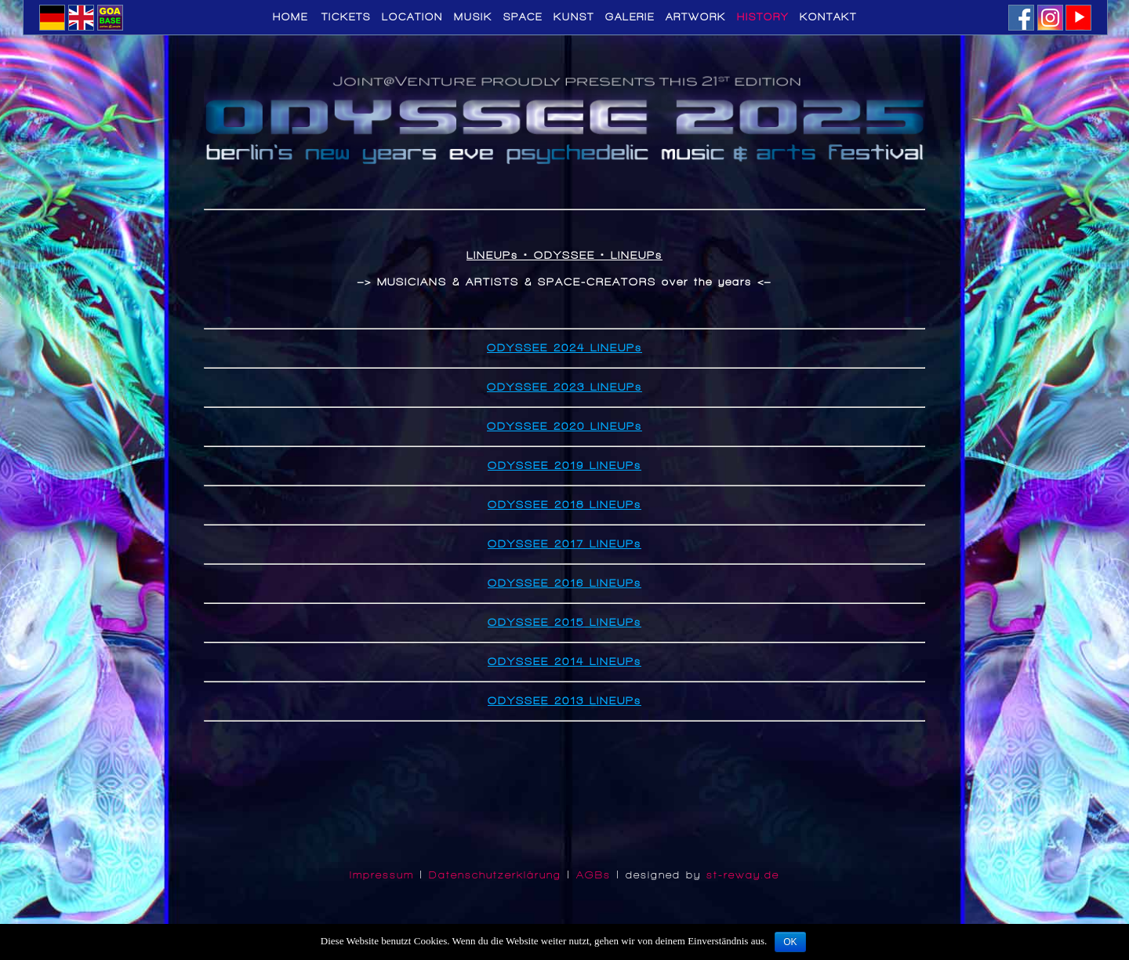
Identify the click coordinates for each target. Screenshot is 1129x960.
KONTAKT (828, 17)
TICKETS (346, 17)
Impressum (382, 875)
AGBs (593, 875)
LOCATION (412, 17)
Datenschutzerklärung (495, 875)
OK (790, 941)
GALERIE (630, 17)
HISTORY (763, 17)
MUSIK (473, 17)
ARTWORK (696, 17)
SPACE (523, 17)
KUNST (574, 17)
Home (294, 17)
